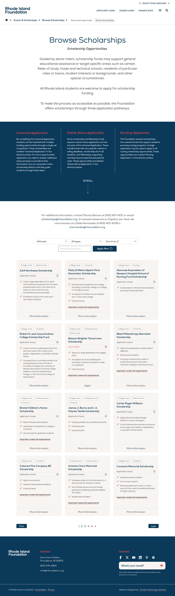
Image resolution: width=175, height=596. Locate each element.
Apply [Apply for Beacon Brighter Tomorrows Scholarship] (92, 386)
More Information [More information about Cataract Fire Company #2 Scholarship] (41, 513)
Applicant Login (106, 10)
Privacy (51, 589)
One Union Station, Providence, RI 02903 (51, 559)
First (21, 526)
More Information (39, 316)
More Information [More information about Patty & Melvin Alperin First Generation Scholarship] (89, 317)
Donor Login (126, 10)
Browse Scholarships (53, 20)
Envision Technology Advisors (153, 589)
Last (153, 526)
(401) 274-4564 (48, 565)
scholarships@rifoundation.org (59, 219)
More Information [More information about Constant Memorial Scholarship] (137, 513)
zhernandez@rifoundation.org (87, 227)
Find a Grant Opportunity (81, 20)
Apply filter (104, 248)
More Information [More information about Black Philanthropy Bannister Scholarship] (138, 386)
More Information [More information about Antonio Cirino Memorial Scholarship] (89, 513)
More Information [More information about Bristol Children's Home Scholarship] (41, 449)
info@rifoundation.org (52, 570)
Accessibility (40, 589)
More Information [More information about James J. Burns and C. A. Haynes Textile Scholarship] (89, 449)
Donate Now (146, 10)
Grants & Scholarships (25, 20)
